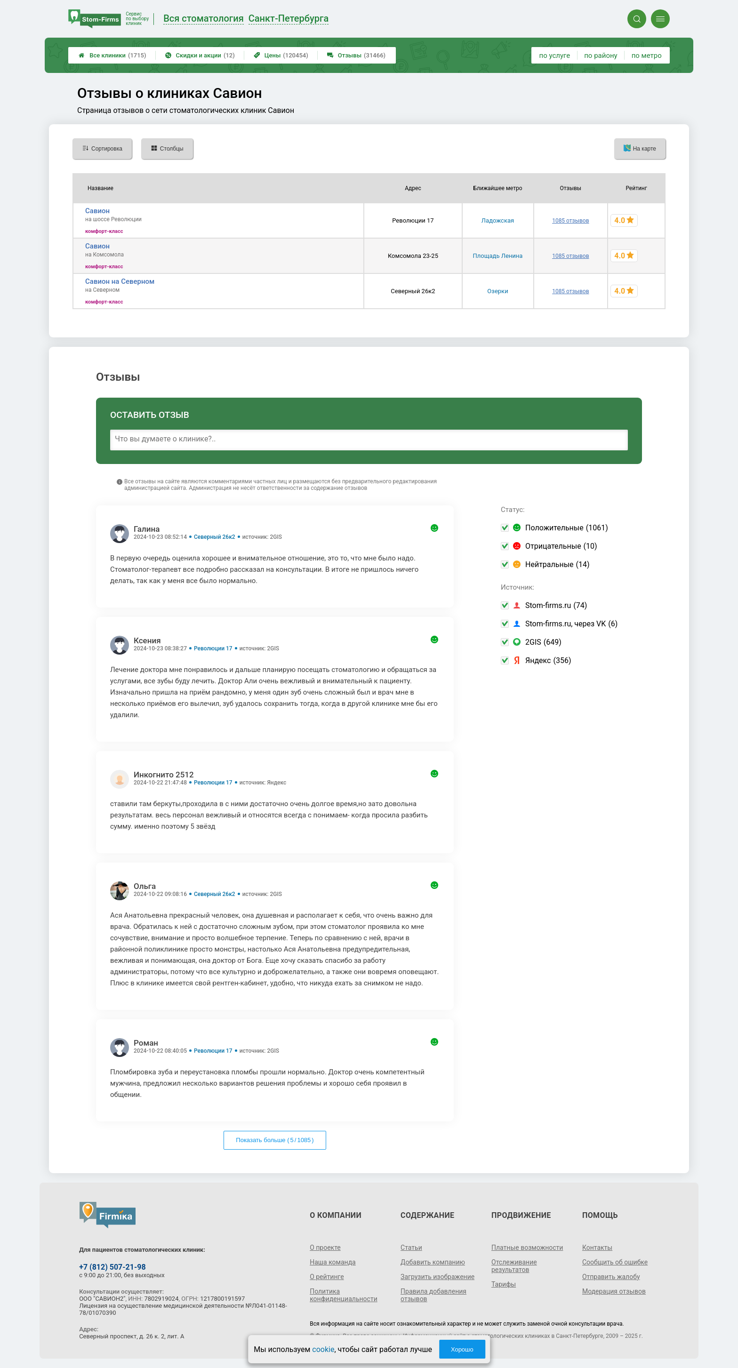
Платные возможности (527, 1247)
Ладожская (497, 220)
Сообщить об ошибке (615, 1262)
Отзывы (356, 55)
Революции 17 (213, 648)
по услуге (554, 55)
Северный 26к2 (214, 537)
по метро (647, 55)
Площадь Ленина (498, 255)
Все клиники (112, 55)
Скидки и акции (200, 55)
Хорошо (462, 1349)
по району (600, 55)
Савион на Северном (119, 281)
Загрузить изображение (437, 1276)
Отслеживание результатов (514, 1265)
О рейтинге (327, 1276)
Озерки (497, 291)
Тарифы (503, 1284)
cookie (323, 1349)
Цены (281, 55)
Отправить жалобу (611, 1276)
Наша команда (333, 1262)
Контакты (597, 1247)
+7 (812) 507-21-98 (112, 1267)
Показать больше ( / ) (274, 1140)
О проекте (325, 1247)
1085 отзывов (570, 220)
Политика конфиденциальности (343, 1295)
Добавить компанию (433, 1262)
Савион (97, 211)
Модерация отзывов (614, 1291)
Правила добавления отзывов (433, 1295)
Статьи (411, 1247)
